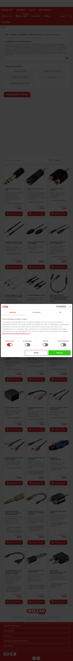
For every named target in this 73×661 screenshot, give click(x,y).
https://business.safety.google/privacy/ (16, 333)
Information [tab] (36, 312)
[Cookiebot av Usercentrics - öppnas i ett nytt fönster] (57, 306)
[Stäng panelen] (70, 306)
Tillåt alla (59, 353)
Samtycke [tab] (12, 312)
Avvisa (36, 353)
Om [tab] (60, 312)
